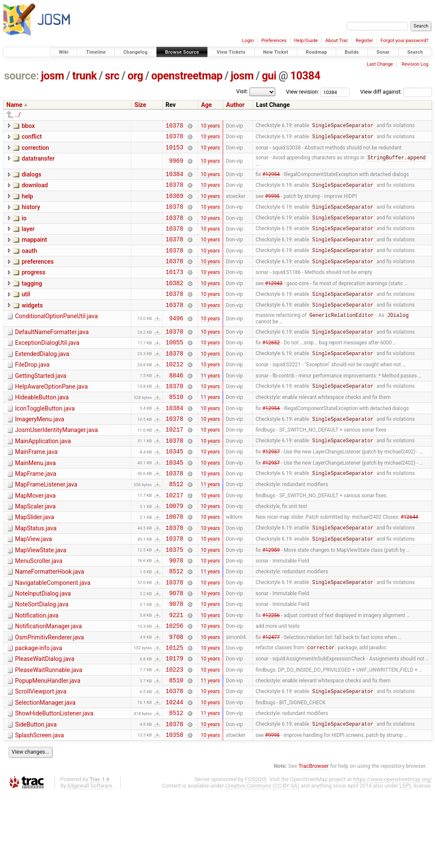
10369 (174, 204)
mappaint (34, 251)
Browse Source (182, 52)
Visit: (242, 91)
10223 (174, 732)
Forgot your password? (404, 40)
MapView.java (33, 584)
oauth (29, 264)
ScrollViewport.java (41, 755)
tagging (31, 300)
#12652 (271, 366)
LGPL (405, 856)
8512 (176, 524)
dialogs (31, 178)
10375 (174, 598)
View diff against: (396, 91)
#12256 (271, 671)
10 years (210, 126)
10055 (174, 366)
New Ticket (276, 52)
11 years (210, 403)
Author (235, 104)
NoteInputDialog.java (43, 645)
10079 (174, 549)
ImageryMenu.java (39, 450)
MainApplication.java (43, 475)
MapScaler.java (35, 548)
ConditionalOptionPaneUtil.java (56, 337)
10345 (174, 488)
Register (364, 40)
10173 (174, 289)
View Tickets (230, 52)
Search (415, 52)
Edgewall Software (89, 856)
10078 (174, 561)
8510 (176, 427)
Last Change (380, 64)
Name (14, 104)
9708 (176, 695)
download (34, 190)
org (135, 76)
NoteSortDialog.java (41, 657)
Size (140, 104)
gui (269, 76)
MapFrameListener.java (46, 523)
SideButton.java (36, 792)
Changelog (135, 52)
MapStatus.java (36, 572)
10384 (305, 76)
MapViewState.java (40, 597)
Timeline (96, 52)
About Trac (336, 40)
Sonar (383, 52)
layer (27, 239)
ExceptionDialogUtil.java (47, 365)
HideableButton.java (42, 426)
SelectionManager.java (45, 767)
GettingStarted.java (40, 402)
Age (206, 104)
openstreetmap (186, 76)
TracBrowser (313, 836)
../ (18, 114)
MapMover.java (35, 536)
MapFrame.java (35, 511)
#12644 (409, 561)
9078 (176, 610)
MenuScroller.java (38, 609)
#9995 (272, 204)
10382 (174, 301)
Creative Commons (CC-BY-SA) (262, 856)
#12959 (271, 598)
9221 (176, 671)
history (30, 215)
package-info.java (38, 706)
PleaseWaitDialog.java (44, 718)
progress (33, 288)
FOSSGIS (255, 849)
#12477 (271, 695)
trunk (84, 76)
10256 (174, 683)
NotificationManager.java (48, 682)
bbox (28, 125)
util (25, 312)
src (112, 76)
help (27, 203)
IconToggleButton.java (45, 438)
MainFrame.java (36, 487)
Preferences (273, 40)
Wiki (64, 52)
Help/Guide (306, 40)
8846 (176, 403)
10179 (174, 719)
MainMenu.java (35, 499)
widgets (32, 325)
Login (248, 40)
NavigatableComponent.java (53, 633)
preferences (37, 276)
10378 (174, 126)
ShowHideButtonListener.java (54, 779)
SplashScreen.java (39, 804)
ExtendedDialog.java (42, 377)
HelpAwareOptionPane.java (51, 414)
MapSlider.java (34, 560)
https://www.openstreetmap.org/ (392, 849)
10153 (174, 151)
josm (52, 76)
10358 (174, 805)
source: (21, 76)
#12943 (274, 301)
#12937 (271, 488)
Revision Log (415, 64)
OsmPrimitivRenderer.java (49, 694)
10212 (174, 390)
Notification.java (36, 670)
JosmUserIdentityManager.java (56, 462)
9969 (176, 165)
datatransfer (38, 162)
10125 (174, 707)
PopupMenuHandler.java (47, 743)
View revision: (302, 91)
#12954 (271, 179)
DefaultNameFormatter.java (52, 353)
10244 (174, 768)
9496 (176, 340)
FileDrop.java (32, 389)
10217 (174, 463)
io (24, 227)
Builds (352, 52)
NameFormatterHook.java (49, 621)
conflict (31, 137)
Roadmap (316, 52)
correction (35, 150)
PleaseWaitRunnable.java (48, 731)
